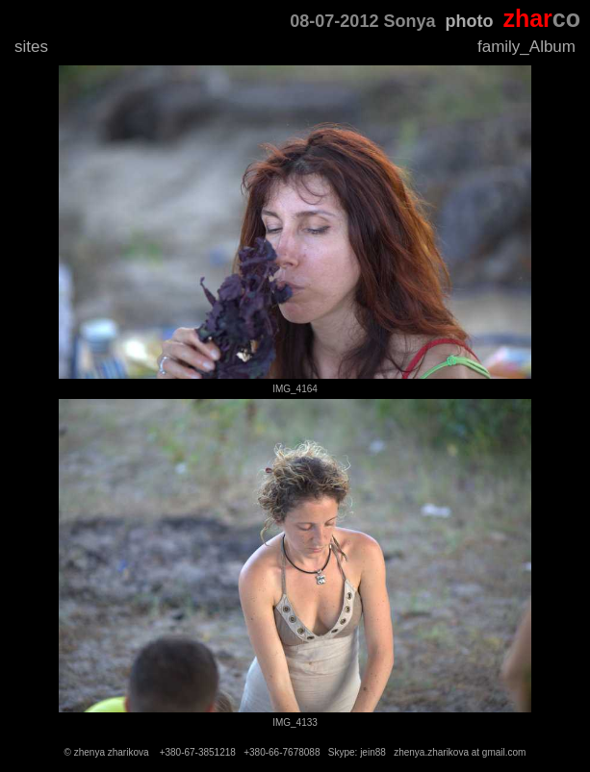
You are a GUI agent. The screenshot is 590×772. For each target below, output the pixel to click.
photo (469, 21)
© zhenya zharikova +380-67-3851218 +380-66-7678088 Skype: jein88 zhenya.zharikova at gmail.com (295, 752)
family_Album (526, 46)
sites (31, 46)
